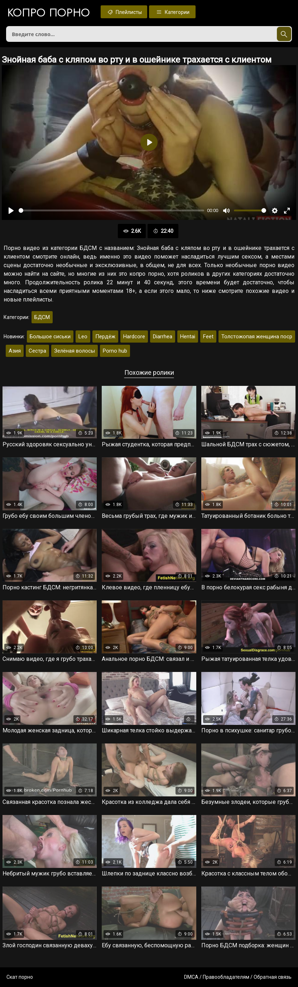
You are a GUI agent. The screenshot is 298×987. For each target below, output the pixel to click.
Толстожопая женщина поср (256, 336)
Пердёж (105, 336)
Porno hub (115, 351)
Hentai (187, 336)
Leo (82, 336)
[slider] (111, 210)
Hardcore (134, 336)
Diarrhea (162, 336)
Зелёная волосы (74, 351)
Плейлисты (124, 11)
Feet (208, 336)
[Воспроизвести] (11, 210)
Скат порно (19, 977)
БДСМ (42, 317)
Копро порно (48, 12)
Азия (15, 351)
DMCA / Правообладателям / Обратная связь (238, 977)
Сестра (37, 351)
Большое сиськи (50, 336)
